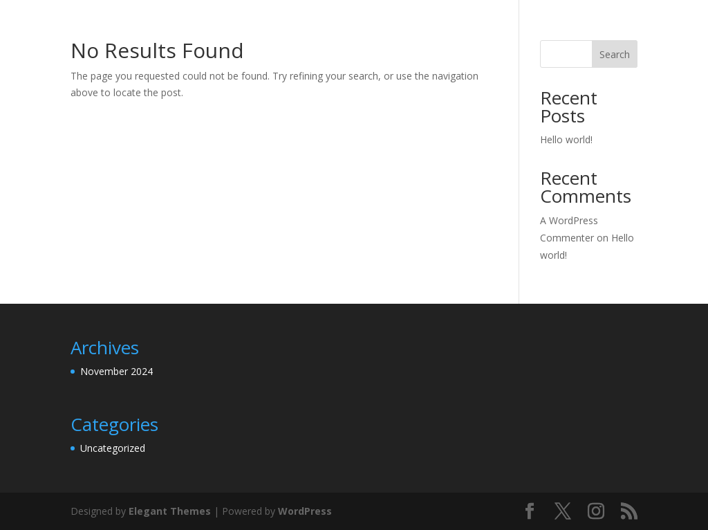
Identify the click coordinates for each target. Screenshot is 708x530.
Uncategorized (112, 448)
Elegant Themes (170, 511)
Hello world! (566, 139)
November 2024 (116, 371)
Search (614, 54)
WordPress (305, 511)
